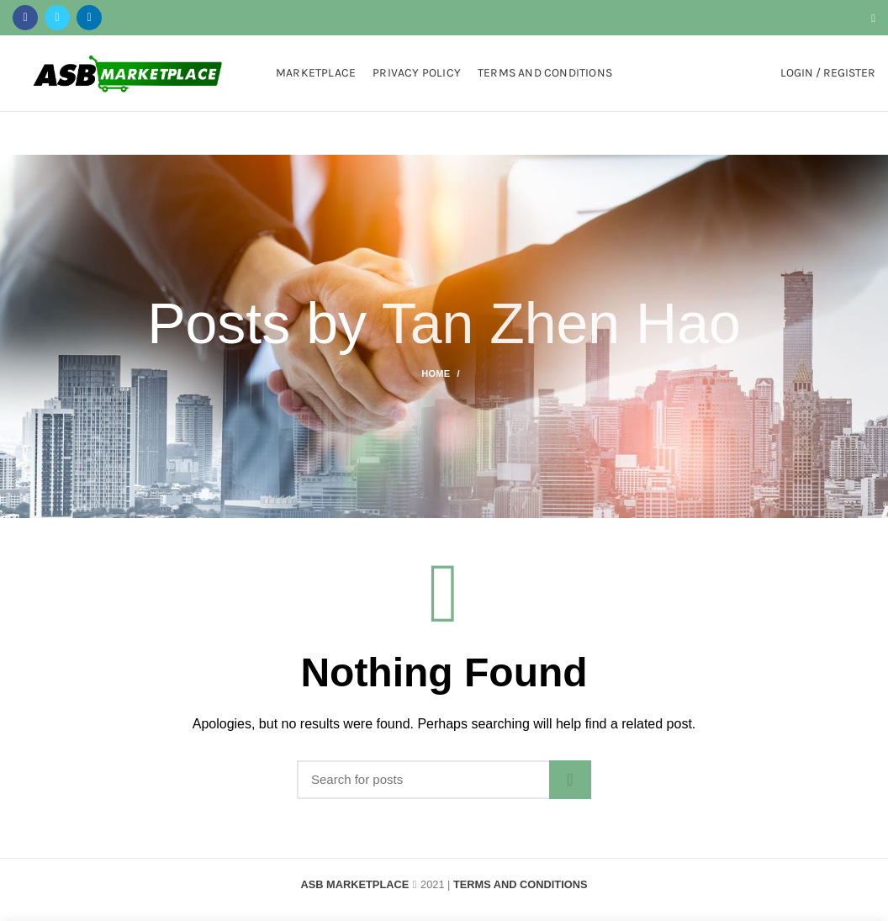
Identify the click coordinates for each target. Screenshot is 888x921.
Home (435, 373)
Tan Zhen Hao (561, 323)
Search (570, 779)
